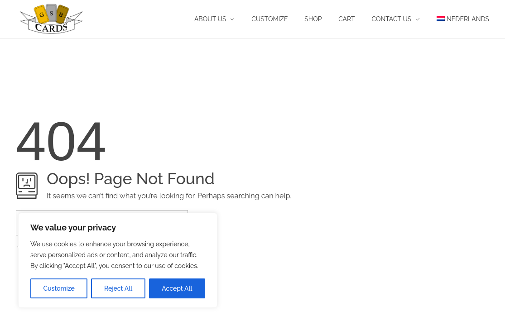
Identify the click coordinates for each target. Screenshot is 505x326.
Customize (59, 288)
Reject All (118, 288)
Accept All (177, 288)
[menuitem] (458, 19)
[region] (117, 260)
